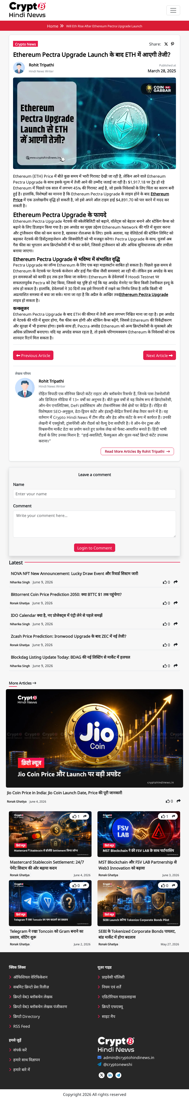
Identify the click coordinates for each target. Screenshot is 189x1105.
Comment (22, 506)
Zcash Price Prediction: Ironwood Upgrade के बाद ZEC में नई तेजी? (68, 636)
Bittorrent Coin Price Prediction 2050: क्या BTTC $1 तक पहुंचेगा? (66, 594)
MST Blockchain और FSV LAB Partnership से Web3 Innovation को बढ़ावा (137, 865)
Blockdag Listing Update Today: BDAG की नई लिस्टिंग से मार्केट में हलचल (70, 657)
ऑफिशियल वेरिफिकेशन (30, 977)
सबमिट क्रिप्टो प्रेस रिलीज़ (31, 987)
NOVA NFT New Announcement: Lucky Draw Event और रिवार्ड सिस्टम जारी (74, 573)
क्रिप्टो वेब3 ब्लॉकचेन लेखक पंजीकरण (40, 1006)
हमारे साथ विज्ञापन (26, 1059)
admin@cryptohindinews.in (128, 1057)
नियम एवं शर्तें (111, 987)
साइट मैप (108, 1016)
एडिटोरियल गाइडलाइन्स (119, 996)
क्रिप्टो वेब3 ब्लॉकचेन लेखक (32, 996)
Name (18, 484)
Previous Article (33, 355)
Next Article (159, 355)
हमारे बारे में (21, 1069)
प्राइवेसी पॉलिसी (113, 977)
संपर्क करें (20, 1050)
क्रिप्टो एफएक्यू (112, 1006)
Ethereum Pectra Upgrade (143, 294)
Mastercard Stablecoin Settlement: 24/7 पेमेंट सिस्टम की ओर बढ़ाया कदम (47, 865)
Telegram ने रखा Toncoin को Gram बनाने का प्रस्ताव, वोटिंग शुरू (46, 934)
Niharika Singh (20, 582)
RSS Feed (21, 1026)
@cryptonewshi (117, 1064)
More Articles (22, 683)
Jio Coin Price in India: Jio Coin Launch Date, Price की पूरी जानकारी (64, 792)
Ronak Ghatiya (20, 603)
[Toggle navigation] (173, 10)
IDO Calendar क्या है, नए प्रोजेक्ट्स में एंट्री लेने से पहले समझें (56, 615)
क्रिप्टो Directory (26, 1016)
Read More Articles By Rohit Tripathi (137, 451)
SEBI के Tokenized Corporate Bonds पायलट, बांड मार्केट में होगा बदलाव (136, 934)
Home (52, 26)
